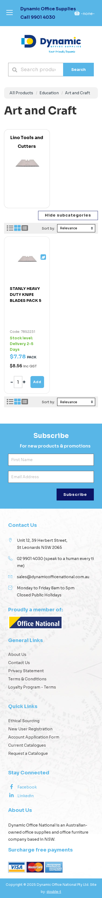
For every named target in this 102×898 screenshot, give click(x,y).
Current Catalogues (27, 745)
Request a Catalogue (28, 753)
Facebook (22, 787)
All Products (21, 92)
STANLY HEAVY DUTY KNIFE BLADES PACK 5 (25, 294)
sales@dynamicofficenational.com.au (53, 576)
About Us (17, 654)
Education (49, 92)
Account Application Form (33, 737)
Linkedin (21, 795)
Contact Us (19, 662)
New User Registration (30, 729)
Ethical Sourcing (23, 720)
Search (78, 69)
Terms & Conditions (27, 679)
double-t (54, 892)
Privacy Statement (26, 670)
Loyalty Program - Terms (32, 687)
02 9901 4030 (30, 558)
